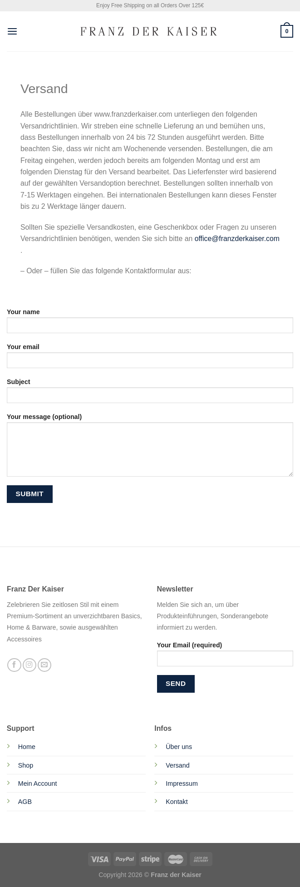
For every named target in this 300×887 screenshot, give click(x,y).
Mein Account (37, 783)
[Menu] (12, 31)
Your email (150, 358)
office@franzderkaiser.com (236, 238)
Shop (25, 765)
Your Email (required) (225, 656)
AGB (25, 801)
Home (26, 746)
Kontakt (176, 801)
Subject (150, 393)
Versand (177, 765)
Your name (150, 323)
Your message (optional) (150, 448)
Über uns (179, 746)
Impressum (181, 783)
